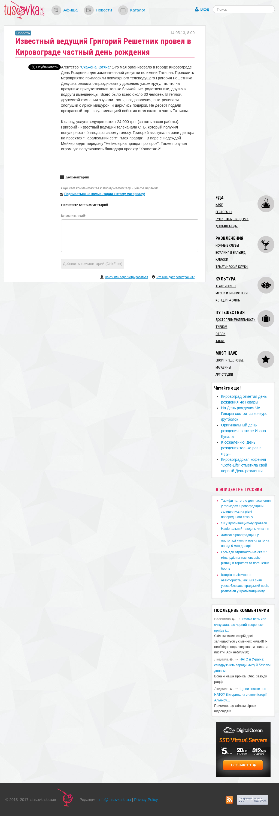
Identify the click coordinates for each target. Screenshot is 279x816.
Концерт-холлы (228, 300)
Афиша (70, 10)
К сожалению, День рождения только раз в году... (241, 448)
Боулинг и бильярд (230, 253)
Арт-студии (224, 374)
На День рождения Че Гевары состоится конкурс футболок (244, 414)
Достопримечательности (236, 320)
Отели (220, 334)
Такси (220, 341)
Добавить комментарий (92, 263)
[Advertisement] (245, 107)
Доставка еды (227, 226)
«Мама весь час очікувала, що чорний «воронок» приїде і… (240, 624)
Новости (104, 10)
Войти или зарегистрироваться (126, 277)
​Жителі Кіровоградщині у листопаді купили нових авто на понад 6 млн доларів (245, 540)
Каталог (137, 10)
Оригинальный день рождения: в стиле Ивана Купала (243, 431)
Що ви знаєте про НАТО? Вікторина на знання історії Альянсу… (240, 694)
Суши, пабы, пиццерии (232, 219)
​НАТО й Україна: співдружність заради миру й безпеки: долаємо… (242, 665)
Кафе (219, 205)
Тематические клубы (232, 267)
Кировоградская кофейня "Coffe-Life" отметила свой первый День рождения (244, 465)
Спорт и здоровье (230, 360)
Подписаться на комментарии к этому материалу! (104, 194)
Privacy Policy (146, 799)
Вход (204, 9)
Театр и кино (226, 286)
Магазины (223, 367)
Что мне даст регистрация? (175, 277)
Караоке (222, 260)
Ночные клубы (227, 245)
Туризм (221, 327)
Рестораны (224, 212)
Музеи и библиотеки (232, 293)
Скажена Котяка (95, 67)
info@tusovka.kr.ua (115, 799)
